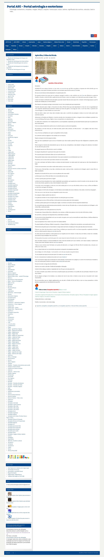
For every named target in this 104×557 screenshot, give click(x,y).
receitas (10, 176)
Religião (48, 45)
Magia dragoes (11, 153)
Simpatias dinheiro (12, 188)
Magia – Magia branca (13, 332)
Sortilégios (10, 437)
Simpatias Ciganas (12, 186)
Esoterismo (76, 42)
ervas (9, 132)
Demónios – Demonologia (14, 292)
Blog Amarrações (12, 473)
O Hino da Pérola (75, 305)
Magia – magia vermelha (14, 350)
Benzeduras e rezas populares (15, 279)
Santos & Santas (12, 396)
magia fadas (11, 157)
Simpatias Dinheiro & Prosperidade (16, 421)
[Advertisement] (53, 23)
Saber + (55, 45)
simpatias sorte (11, 199)
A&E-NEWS (16, 42)
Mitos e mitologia (12, 357)
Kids (9, 147)
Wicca (14, 49)
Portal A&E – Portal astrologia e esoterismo (35, 6)
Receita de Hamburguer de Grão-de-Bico (18, 61)
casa (63, 88)
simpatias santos (12, 198)
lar (74, 90)
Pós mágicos (11, 173)
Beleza (9, 124)
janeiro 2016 (11, 87)
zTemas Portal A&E (12, 450)
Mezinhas (13, 45)
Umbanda (7, 49)
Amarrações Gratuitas (13, 114)
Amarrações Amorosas (13, 469)
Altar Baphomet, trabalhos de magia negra (18, 468)
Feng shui (10, 135)
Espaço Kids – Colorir (13, 307)
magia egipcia (11, 155)
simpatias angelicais (13, 185)
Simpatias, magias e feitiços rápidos (16, 434)
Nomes (21, 45)
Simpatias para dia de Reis (14, 426)
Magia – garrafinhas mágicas (15, 329)
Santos (68, 45)
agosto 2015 (11, 96)
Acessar (10, 219)
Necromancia (11, 358)
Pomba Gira (11, 375)
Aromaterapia (11, 269)
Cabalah (10, 289)
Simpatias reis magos (13, 196)
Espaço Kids (11, 306)
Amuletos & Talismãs (50, 296)
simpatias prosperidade (13, 193)
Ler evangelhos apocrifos (64, 305)
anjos (9, 117)
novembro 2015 (12, 91)
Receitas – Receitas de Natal (15, 384)
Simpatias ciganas (74, 294)
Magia (7, 45)
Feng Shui (84, 42)
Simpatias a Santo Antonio (14, 404)
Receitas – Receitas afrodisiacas (16, 383)
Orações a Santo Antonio (14, 366)
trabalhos (64, 257)
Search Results (76, 45)
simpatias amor (11, 183)
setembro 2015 (11, 94)
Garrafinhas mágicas (13, 137)
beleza (61, 261)
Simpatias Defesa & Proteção (15, 419)
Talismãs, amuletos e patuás (15, 440)
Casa (83, 95)
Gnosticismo (11, 317)
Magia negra (11, 160)
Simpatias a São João (13, 406)
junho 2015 (10, 99)
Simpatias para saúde (13, 431)
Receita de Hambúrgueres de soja (16, 69)
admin (46, 57)
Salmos (61, 45)
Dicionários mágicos (13, 296)
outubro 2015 (11, 92)
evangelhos (44, 305)
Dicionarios (10, 129)
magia (9, 150)
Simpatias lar (11, 191)
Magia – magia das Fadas (14, 337)
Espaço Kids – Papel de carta (15, 309)
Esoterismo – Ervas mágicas (15, 304)
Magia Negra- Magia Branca (15, 474)
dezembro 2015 (12, 89)
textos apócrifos (83, 305)
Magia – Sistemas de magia (14, 353)
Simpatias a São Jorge (13, 407)
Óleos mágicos (11, 361)
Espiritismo (10, 310)
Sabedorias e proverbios (14, 391)
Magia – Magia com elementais (15, 335)
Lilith (9, 148)
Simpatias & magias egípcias (90, 294)
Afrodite (10, 111)
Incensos (10, 145)
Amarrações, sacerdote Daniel (15, 471)
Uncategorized (11, 209)
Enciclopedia (11, 299)
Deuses (68, 42)
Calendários (11, 291)
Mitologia (10, 163)
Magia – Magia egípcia (13, 342)
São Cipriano (11, 180)
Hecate (9, 140)
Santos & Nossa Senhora (14, 394)
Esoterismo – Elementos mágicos (16, 302)
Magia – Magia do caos (13, 338)
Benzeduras (11, 125)
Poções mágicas (12, 373)
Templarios (10, 442)
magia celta (11, 152)
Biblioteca (10, 284)
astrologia (10, 121)
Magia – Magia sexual (13, 348)
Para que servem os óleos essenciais (17, 168)
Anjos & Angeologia (40, 292)
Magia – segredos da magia (15, 352)
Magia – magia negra (13, 347)
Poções (10, 170)
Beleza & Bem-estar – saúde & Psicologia (18, 276)
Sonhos (92, 45)
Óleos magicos (11, 165)
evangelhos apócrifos (53, 305)
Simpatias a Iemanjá (13, 403)
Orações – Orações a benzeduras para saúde (19, 365)
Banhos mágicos (47, 42)
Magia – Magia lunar (13, 345)
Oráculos (34, 45)
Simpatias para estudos (13, 429)
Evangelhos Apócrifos (52, 289)
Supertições (11, 439)
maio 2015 (10, 101)
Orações (27, 45)
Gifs (9, 139)
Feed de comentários (13, 223)
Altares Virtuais (11, 264)
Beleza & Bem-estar (59, 42)
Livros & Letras (11, 324)
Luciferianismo (11, 325)
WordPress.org (11, 224)
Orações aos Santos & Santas (15, 368)
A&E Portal (8, 42)
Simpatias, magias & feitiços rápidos (61, 292)
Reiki (9, 388)
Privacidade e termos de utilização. (16, 537)
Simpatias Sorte (12, 432)
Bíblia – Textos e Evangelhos (15, 281)
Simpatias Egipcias (12, 422)
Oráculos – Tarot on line (14, 371)
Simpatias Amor (50, 294)
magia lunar (11, 158)
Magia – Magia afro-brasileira (15, 330)
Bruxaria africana (12, 287)
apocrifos (53, 57)
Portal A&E (10, 171)
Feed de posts (11, 221)
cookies (10, 127)
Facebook (7, 552)
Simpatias (85, 45)
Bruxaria (10, 286)
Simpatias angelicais (40, 294)
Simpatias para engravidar (14, 427)
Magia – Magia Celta (13, 333)
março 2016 (11, 84)
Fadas (9, 134)
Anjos (39, 42)
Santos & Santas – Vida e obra (15, 398)
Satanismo (10, 399)
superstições (11, 206)
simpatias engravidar (13, 190)
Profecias (10, 380)
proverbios (10, 175)
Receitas (41, 45)
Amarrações (32, 42)
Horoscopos (92, 42)
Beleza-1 (10, 278)
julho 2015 (10, 97)
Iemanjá (10, 144)
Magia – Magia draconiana (14, 340)
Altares (24, 42)
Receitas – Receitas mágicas (15, 386)
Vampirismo (11, 445)
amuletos (10, 116)
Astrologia (10, 271)
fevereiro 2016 (11, 86)
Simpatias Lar (11, 424)
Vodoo (9, 447)
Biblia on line (62, 289)
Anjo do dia (49, 292)
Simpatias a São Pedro (13, 409)
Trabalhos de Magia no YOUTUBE (16, 476)
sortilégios (10, 204)
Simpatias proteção (12, 194)
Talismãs (10, 208)
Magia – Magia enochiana (14, 343)
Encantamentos (65, 294)
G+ (13, 552)
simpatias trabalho (12, 201)
